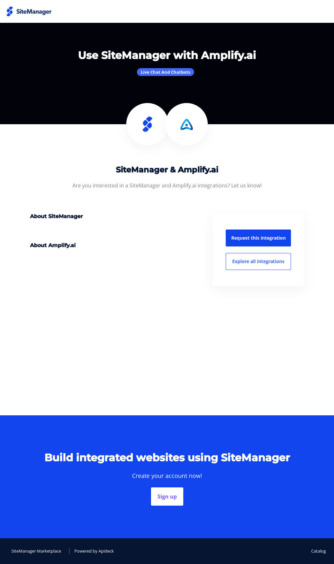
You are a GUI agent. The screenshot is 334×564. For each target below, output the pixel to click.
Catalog (318, 551)
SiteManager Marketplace (36, 551)
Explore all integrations (258, 261)
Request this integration (258, 238)
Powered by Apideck (94, 551)
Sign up (167, 496)
